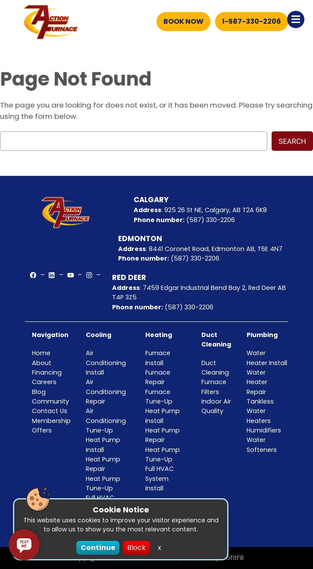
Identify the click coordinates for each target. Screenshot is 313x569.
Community (50, 401)
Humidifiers (264, 430)
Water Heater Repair (257, 382)
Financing (47, 372)
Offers (42, 430)
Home (41, 353)
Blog (39, 392)
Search (292, 141)
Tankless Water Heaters (260, 411)
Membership (51, 420)
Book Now (183, 21)
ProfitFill (232, 557)
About (41, 363)
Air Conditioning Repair (106, 392)
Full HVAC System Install (159, 478)
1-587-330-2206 (251, 21)
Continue (98, 548)
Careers (44, 382)
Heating (158, 335)
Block (136, 548)
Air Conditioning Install (106, 363)
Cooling (98, 335)
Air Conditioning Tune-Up (106, 421)
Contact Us (49, 411)
